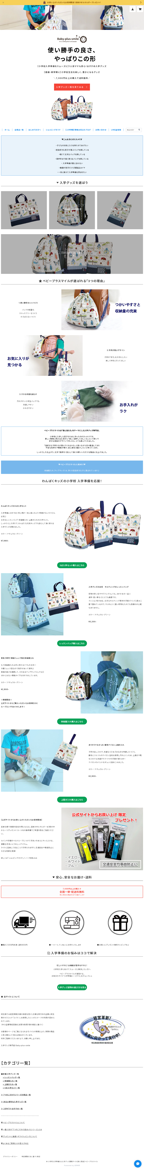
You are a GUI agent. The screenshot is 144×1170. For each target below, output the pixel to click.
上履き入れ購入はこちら (72, 800)
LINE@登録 (116, 130)
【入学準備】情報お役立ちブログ (78, 130)
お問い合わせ (100, 130)
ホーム (7, 130)
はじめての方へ (34, 130)
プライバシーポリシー (10, 1156)
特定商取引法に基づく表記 (31, 1156)
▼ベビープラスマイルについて (13, 1123)
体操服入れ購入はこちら (72, 721)
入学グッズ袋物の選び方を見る (72, 987)
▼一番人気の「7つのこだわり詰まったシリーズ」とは (21, 1129)
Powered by (72, 1165)
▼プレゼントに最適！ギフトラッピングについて (19, 1136)
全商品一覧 (19, 130)
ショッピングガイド (53, 130)
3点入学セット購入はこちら (72, 565)
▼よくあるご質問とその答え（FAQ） (15, 1143)
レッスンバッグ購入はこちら (72, 643)
